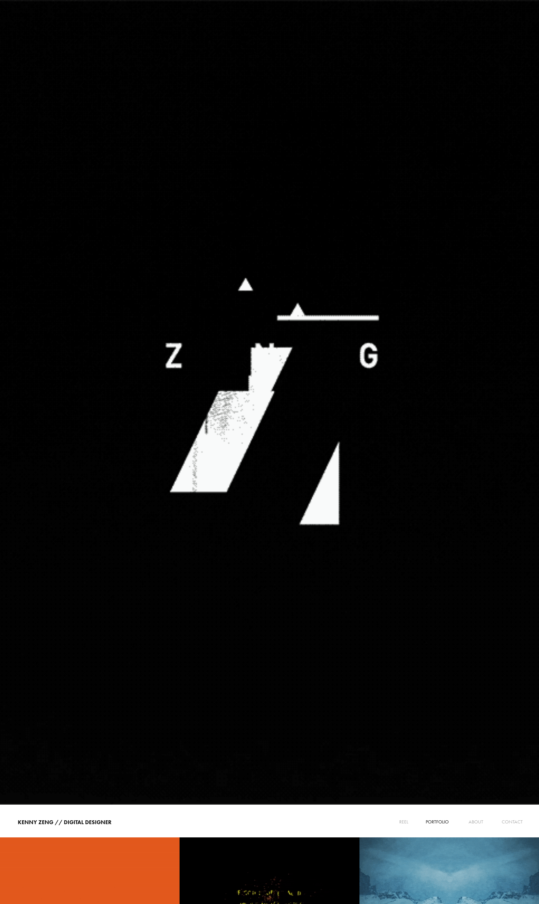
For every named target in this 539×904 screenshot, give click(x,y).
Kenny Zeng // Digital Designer (65, 822)
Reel (403, 822)
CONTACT (512, 822)
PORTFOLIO (437, 822)
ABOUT (476, 822)
